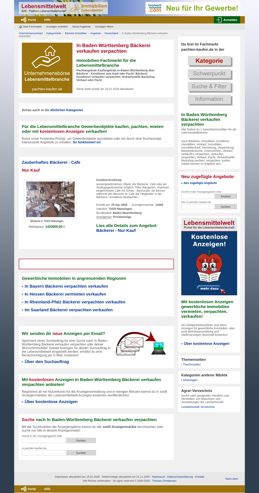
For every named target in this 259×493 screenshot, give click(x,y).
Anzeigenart (103, 217)
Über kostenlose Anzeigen (206, 344)
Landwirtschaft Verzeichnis (198, 407)
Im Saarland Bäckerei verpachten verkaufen (69, 309)
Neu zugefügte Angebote (200, 183)
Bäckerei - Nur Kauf (116, 230)
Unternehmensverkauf (31, 33)
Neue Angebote (81, 26)
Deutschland (111, 33)
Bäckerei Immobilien (76, 33)
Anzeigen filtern (104, 26)
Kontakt (199, 476)
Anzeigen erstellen (57, 26)
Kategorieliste (54, 33)
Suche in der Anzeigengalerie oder (201, 191)
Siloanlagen (190, 380)
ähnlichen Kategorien (66, 110)
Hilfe (47, 19)
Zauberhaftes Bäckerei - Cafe (51, 162)
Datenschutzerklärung (180, 476)
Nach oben (231, 478)
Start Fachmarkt (32, 26)
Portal (32, 19)
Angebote (95, 33)
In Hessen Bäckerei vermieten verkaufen (65, 294)
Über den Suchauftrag (47, 361)
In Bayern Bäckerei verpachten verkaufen (66, 286)
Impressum (158, 476)
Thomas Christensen (164, 480)
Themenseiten (192, 364)
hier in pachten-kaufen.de (196, 202)
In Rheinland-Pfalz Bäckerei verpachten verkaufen (75, 302)
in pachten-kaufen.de (34, 448)
